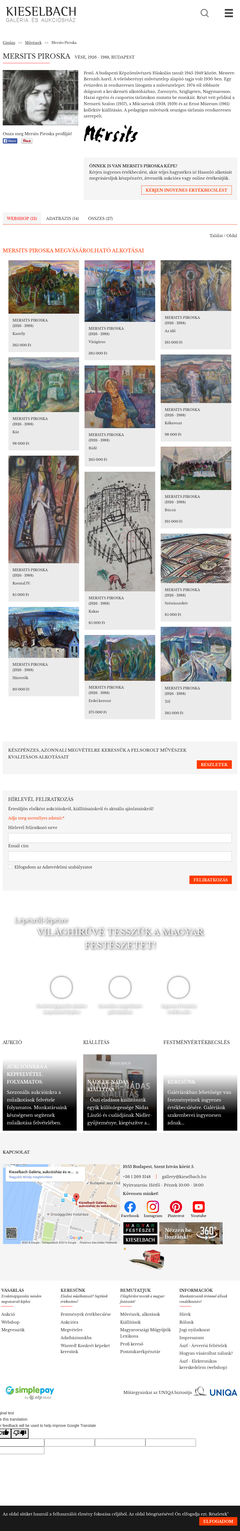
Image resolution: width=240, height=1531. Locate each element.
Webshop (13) (22, 218)
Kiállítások (130, 1322)
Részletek (218, 1514)
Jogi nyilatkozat (194, 1329)
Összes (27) (100, 218)
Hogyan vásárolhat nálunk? (206, 1353)
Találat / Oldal (223, 235)
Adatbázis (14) (62, 218)
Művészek (33, 43)
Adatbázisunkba (76, 1337)
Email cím (18, 845)
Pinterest (176, 1209)
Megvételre (72, 1329)
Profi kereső (131, 1344)
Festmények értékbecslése (86, 1314)
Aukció (8, 1314)
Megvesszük (13, 1329)
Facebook (130, 1209)
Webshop (10, 1322)
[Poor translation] (20, 1434)
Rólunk (186, 1322)
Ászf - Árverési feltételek (203, 1345)
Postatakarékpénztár (140, 1351)
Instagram (153, 1209)
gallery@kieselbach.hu (184, 1176)
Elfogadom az (50, 867)
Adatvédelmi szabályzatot (67, 867)
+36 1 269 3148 (137, 1176)
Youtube (199, 1209)
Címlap (9, 43)
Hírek (185, 1314)
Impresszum (191, 1337)
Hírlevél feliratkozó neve (32, 827)
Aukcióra (69, 1322)
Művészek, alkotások (140, 1314)
